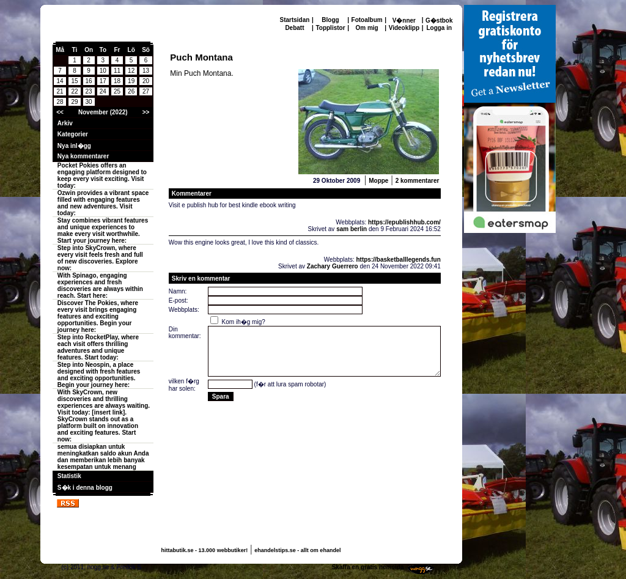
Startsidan (295, 20)
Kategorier (72, 134)
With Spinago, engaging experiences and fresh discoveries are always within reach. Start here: (100, 285)
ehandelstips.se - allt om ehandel (297, 550)
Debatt (294, 27)
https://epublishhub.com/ (404, 222)
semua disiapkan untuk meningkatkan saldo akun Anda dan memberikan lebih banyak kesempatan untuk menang (103, 456)
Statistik (69, 476)
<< (60, 112)
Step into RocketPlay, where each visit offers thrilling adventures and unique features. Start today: (98, 347)
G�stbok (438, 20)
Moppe (378, 180)
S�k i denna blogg (84, 487)
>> (146, 112)
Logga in (439, 27)
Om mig (366, 27)
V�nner (404, 20)
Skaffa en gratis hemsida (368, 567)
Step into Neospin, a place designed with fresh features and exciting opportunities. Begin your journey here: (99, 374)
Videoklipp (404, 27)
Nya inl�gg (74, 145)
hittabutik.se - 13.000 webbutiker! (204, 550)
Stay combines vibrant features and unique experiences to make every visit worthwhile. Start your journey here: (102, 230)
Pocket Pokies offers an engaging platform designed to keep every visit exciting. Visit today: (102, 175)
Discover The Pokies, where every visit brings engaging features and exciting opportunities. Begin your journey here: (97, 316)
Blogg (330, 20)
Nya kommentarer (83, 156)
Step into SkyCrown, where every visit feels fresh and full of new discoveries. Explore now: (100, 258)
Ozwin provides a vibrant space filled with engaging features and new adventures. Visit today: (103, 203)
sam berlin (351, 229)
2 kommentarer (418, 180)
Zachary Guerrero (332, 266)
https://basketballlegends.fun (398, 259)
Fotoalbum (367, 20)
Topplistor (330, 27)
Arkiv (65, 123)
